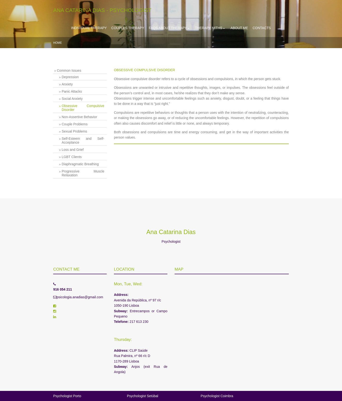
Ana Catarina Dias (171, 232)
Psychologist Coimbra (217, 396)
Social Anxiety (72, 99)
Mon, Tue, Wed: (128, 284)
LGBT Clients (72, 157)
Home (57, 43)
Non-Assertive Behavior (79, 117)
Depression (70, 77)
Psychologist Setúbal (142, 396)
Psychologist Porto (67, 396)
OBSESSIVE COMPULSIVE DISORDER (144, 70)
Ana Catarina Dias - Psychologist (102, 10)
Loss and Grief (73, 150)
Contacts (262, 28)
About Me (239, 28)
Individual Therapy (89, 28)
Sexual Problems (74, 131)
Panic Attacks (72, 91)
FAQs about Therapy (168, 28)
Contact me (66, 269)
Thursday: (123, 339)
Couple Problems (74, 124)
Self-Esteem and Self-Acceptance (83, 140)
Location (124, 269)
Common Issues (69, 70)
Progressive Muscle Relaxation (83, 173)
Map (179, 269)
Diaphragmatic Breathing (80, 164)
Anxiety (67, 84)
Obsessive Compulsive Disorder (83, 108)
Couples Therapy (127, 28)
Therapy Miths (208, 28)
